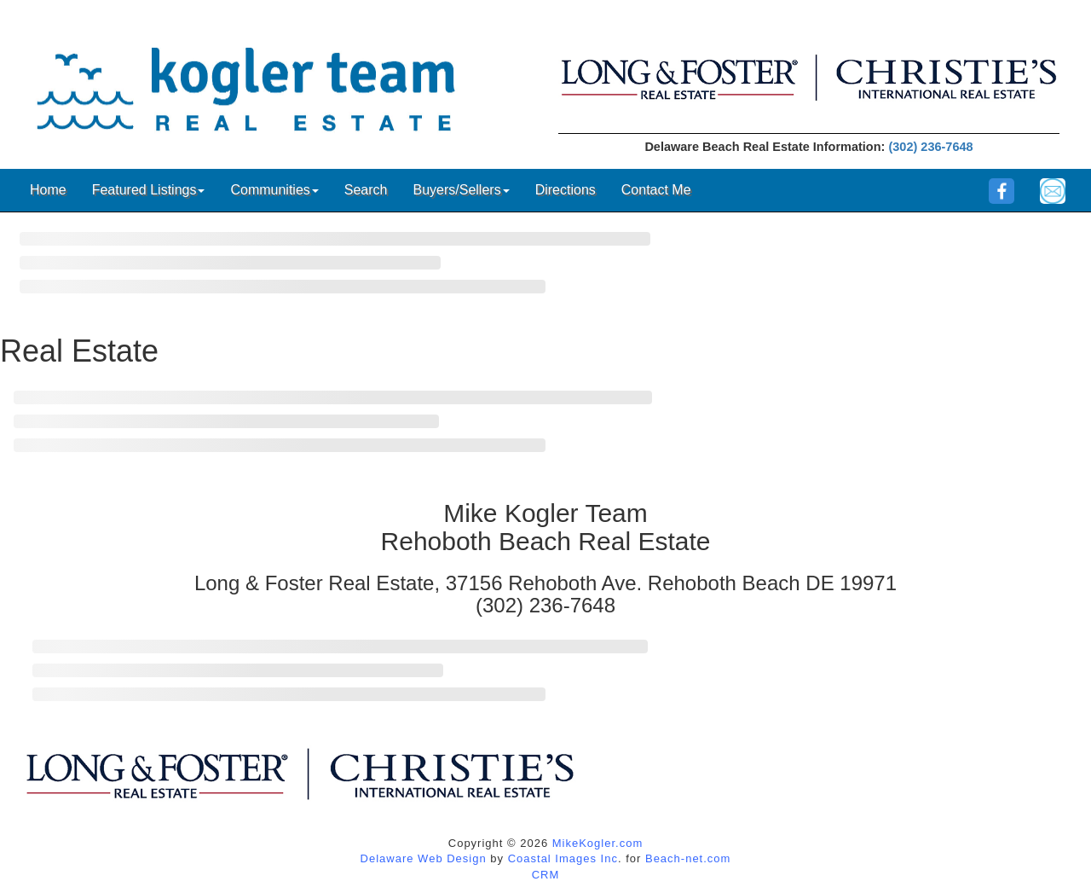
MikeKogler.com (597, 843)
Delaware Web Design (424, 858)
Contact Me (656, 190)
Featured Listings (148, 190)
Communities (274, 190)
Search (366, 190)
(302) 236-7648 (930, 147)
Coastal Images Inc (563, 858)
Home (48, 190)
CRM (546, 874)
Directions (565, 190)
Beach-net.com (687, 858)
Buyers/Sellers (461, 190)
